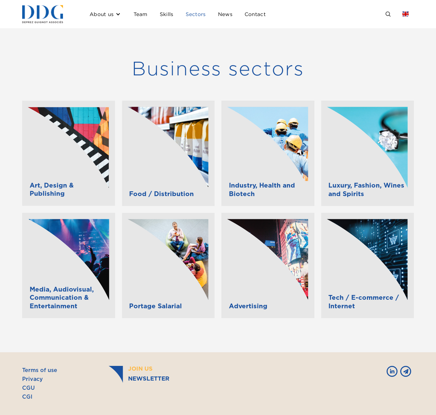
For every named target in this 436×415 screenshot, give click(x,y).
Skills (166, 14)
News (225, 14)
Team (140, 14)
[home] (42, 14)
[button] (105, 14)
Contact (255, 14)
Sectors (196, 14)
